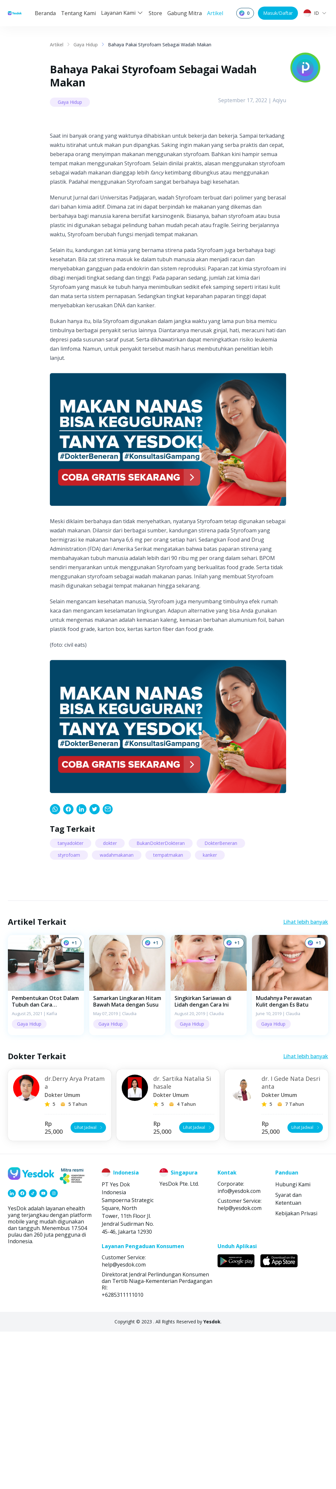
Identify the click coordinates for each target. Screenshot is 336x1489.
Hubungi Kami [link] (292, 1341)
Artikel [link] (56, 44)
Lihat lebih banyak (305, 1079)
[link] (55, 966)
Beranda (45, 13)
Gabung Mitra (184, 13)
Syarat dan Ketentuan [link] (288, 1356)
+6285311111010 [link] (122, 1452)
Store (155, 13)
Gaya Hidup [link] (86, 44)
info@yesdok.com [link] (239, 1348)
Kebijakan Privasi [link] (296, 1370)
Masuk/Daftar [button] (278, 13)
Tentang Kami (78, 13)
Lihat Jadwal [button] (88, 1285)
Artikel (215, 13)
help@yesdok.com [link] (240, 1365)
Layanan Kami (122, 12)
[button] (46, 1142)
